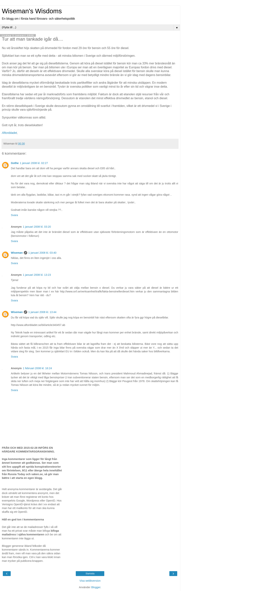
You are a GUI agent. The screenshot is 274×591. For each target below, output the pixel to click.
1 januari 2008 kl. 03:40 (42, 252)
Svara (14, 215)
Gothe (15, 163)
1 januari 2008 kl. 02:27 (34, 163)
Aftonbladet (9, 132)
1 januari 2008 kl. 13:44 (42, 312)
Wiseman (17, 252)
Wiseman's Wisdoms (32, 11)
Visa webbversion (90, 580)
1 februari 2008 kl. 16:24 (37, 368)
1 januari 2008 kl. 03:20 (37, 226)
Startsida (90, 573)
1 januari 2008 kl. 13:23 (37, 274)
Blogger (95, 587)
